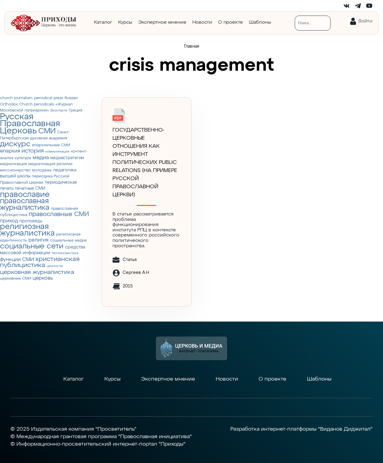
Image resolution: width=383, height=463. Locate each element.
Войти (365, 21)
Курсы (125, 22)
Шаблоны (260, 22)
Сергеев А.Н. (136, 273)
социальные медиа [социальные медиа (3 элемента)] (68, 240)
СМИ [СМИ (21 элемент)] (47, 131)
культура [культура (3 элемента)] (23, 158)
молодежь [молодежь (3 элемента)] (42, 170)
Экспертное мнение (162, 22)
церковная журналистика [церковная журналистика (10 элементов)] (37, 272)
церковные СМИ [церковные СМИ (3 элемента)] (15, 278)
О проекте (230, 22)
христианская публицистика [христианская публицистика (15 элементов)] (40, 262)
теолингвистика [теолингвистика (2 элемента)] (65, 253)
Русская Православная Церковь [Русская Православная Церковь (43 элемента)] (30, 123)
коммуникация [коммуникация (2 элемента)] (57, 151)
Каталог (103, 22)
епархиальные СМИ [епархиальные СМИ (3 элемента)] (51, 145)
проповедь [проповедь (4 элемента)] (30, 221)
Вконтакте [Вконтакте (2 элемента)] (59, 110)
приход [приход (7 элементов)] (9, 221)
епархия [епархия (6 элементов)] (10, 151)
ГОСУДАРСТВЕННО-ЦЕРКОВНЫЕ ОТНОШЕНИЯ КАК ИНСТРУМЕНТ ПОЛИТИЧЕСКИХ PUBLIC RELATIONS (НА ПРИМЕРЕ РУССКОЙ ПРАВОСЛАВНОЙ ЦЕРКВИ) (145, 162)
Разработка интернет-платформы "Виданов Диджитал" (301, 429)
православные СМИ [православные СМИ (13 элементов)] (59, 214)
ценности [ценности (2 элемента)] (55, 266)
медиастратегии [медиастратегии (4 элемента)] (67, 158)
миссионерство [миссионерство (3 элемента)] (15, 170)
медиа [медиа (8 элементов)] (41, 157)
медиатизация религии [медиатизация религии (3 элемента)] (50, 164)
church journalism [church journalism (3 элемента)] (16, 98)
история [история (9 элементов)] (33, 151)
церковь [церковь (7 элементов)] (43, 278)
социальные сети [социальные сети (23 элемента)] (31, 246)
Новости (202, 22)
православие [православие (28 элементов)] (25, 195)
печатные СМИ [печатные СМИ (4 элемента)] (30, 188)
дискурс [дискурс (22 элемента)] (15, 144)
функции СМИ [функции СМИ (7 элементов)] (17, 259)
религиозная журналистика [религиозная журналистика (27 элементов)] (27, 230)
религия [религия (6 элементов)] (38, 240)
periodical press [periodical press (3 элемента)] (48, 98)
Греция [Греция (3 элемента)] (75, 110)
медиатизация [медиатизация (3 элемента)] (13, 164)
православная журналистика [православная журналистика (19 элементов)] (24, 204)
